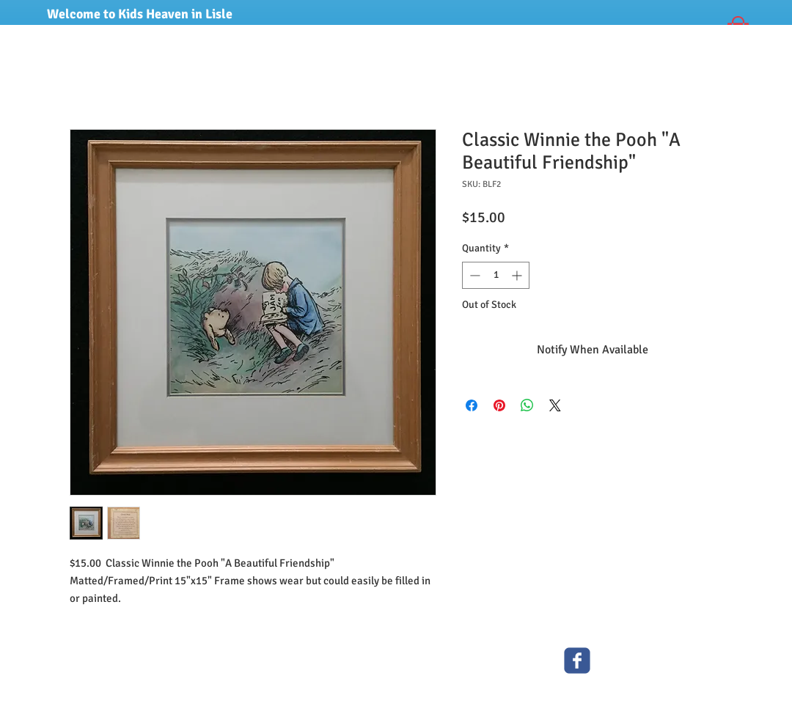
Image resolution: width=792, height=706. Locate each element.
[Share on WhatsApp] (527, 405)
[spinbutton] (496, 275)
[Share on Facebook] (471, 405)
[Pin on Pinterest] (499, 405)
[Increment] (518, 275)
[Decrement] (473, 275)
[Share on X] (555, 405)
